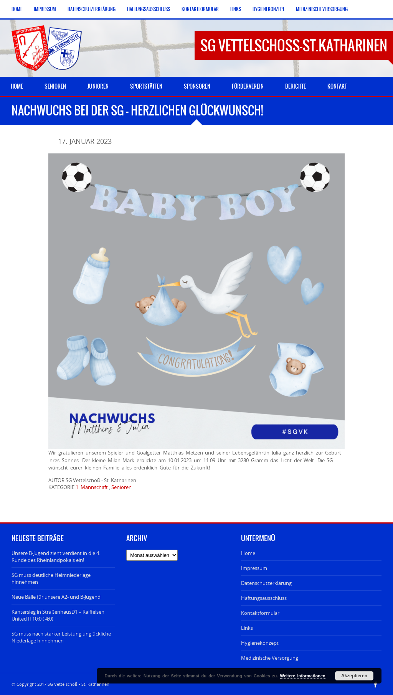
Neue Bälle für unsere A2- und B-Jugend (56, 596)
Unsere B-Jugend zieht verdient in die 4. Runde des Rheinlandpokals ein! (56, 556)
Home (17, 9)
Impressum (45, 9)
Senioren (121, 487)
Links (235, 9)
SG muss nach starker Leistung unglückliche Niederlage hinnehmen (61, 637)
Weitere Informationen (302, 676)
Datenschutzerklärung (92, 9)
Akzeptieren (354, 676)
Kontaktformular (200, 9)
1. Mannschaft (92, 487)
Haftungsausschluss (148, 9)
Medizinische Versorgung (322, 9)
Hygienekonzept (268, 9)
